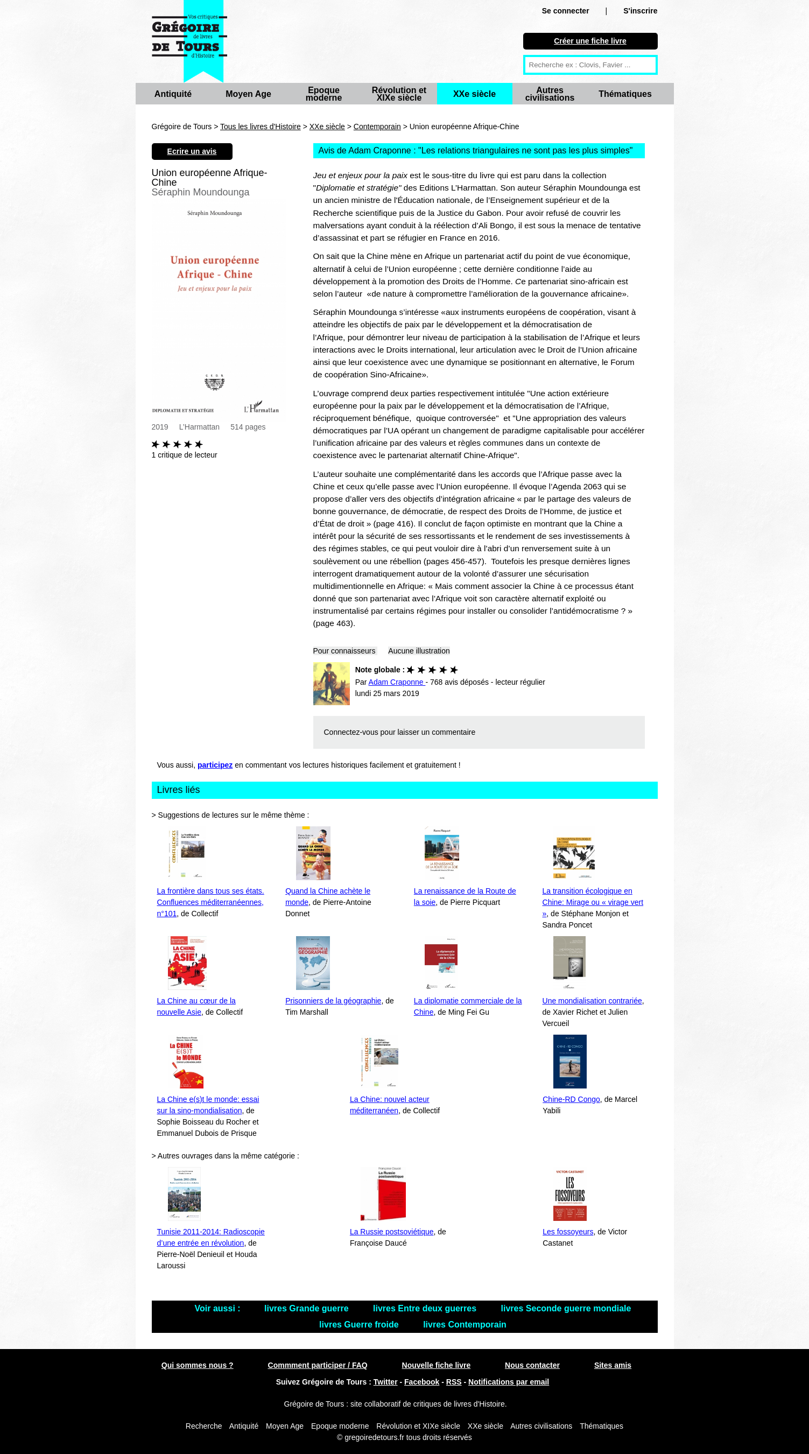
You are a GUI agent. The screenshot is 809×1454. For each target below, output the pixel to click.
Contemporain (377, 126)
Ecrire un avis (192, 151)
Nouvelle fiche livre (436, 1365)
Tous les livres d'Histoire (260, 126)
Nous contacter (532, 1365)
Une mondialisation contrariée (592, 1000)
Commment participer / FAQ (318, 1365)
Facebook (421, 1382)
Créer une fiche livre (590, 41)
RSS (454, 1382)
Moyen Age (248, 94)
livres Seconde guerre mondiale (566, 1308)
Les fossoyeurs (568, 1231)
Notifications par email (508, 1382)
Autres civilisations (550, 94)
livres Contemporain (464, 1324)
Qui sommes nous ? (197, 1365)
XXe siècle (474, 94)
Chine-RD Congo (571, 1099)
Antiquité (173, 94)
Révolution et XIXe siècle (399, 94)
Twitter (386, 1382)
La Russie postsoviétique (392, 1231)
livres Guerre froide (360, 1324)
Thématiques (625, 94)
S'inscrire (640, 10)
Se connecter (565, 10)
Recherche (204, 1426)
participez (215, 765)
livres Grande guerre (307, 1308)
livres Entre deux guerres (426, 1308)
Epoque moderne (324, 94)
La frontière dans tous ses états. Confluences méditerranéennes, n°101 (210, 902)
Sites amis (612, 1365)
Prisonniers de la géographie (333, 1000)
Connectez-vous (351, 732)
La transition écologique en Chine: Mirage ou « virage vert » (593, 902)
